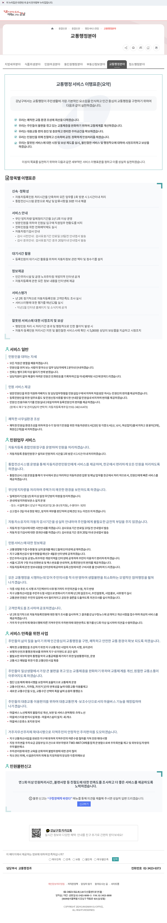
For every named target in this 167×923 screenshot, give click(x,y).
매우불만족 (101, 859)
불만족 (87, 859)
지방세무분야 (13, 64)
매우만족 (55, 859)
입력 (116, 859)
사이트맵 (115, 884)
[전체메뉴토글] (161, 13)
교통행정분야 (117, 64)
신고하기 (83, 804)
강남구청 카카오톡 (61, 831)
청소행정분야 (137, 64)
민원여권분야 (52, 64)
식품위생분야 (32, 64)
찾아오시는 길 (101, 884)
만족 (67, 859)
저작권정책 (73, 884)
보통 (77, 859)
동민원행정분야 (73, 64)
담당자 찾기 (86, 884)
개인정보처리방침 (56, 884)
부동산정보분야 (96, 64)
